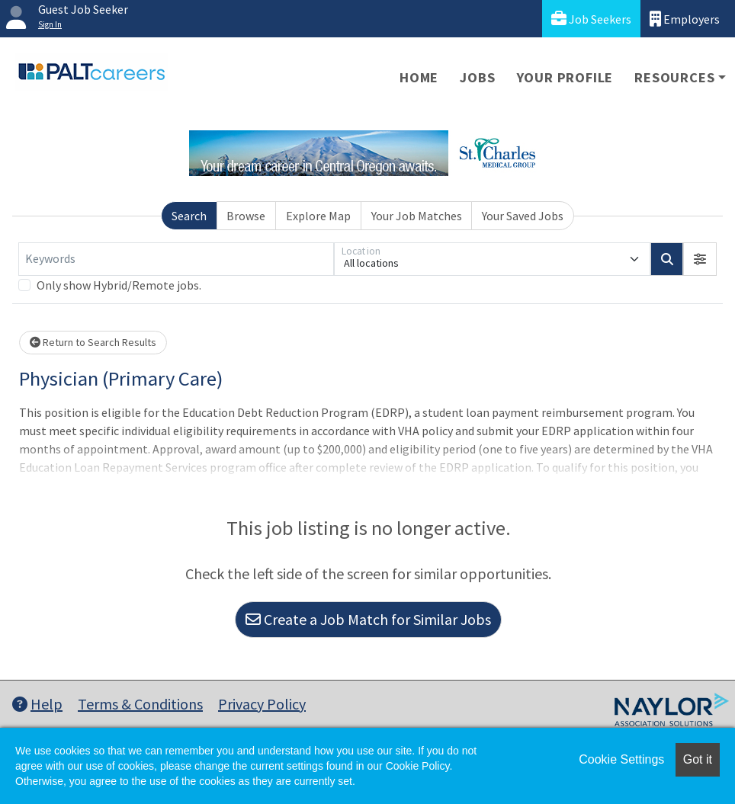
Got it (697, 759)
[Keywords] (176, 259)
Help (37, 703)
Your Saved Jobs (522, 215)
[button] (700, 259)
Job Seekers (591, 18)
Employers (685, 18)
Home (419, 77)
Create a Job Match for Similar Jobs (368, 619)
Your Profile (565, 77)
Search (189, 215)
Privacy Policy (262, 703)
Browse (245, 215)
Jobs (477, 77)
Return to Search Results (93, 342)
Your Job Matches (416, 215)
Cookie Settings (621, 759)
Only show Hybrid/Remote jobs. (119, 285)
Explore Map (318, 215)
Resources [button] (674, 77)
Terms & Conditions (140, 703)
